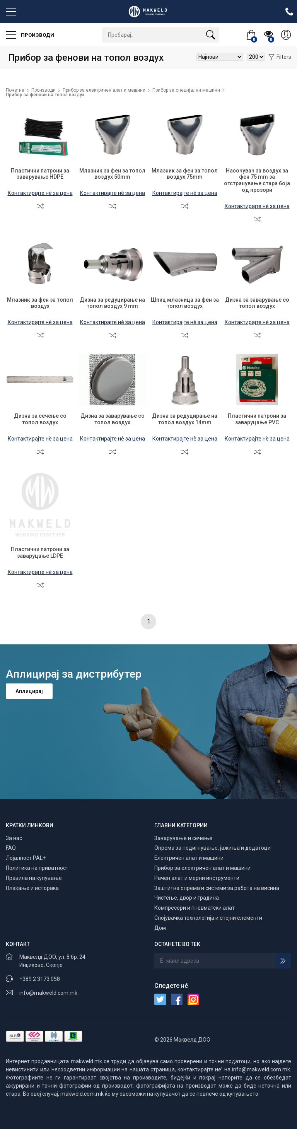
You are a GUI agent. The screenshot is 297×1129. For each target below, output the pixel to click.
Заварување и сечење (183, 838)
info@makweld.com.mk (48, 993)
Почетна (15, 90)
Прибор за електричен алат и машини (104, 90)
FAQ (11, 848)
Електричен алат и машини (189, 858)
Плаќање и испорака (32, 888)
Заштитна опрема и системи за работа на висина (216, 888)
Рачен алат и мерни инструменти (196, 878)
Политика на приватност (37, 868)
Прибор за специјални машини (186, 90)
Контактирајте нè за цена (40, 193)
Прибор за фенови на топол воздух (45, 94)
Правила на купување (34, 878)
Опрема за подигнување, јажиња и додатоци (212, 848)
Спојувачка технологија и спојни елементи (208, 918)
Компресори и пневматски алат (194, 908)
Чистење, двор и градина (186, 898)
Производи (30, 34)
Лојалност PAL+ (26, 858)
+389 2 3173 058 (39, 979)
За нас (14, 838)
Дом (160, 928)
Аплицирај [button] (29, 691)
